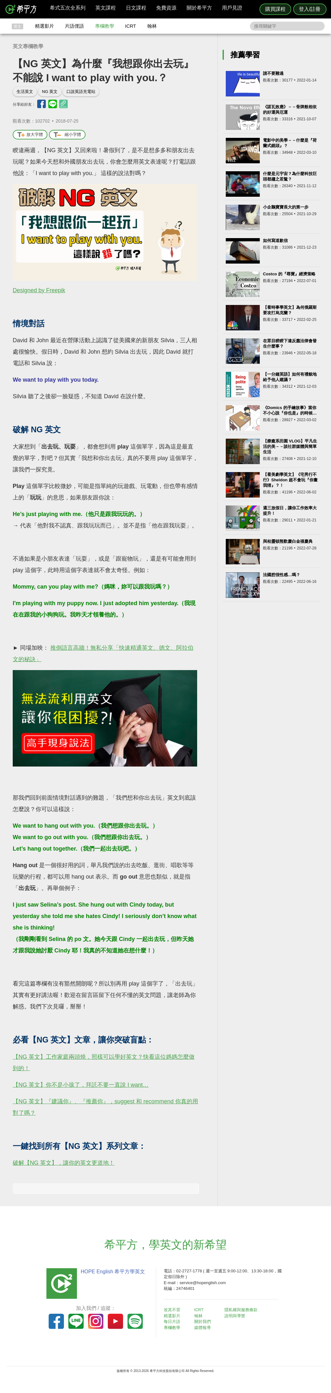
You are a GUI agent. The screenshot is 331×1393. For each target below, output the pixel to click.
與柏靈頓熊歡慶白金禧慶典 (288, 541)
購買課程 (275, 9)
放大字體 (30, 135)
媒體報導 (203, 1327)
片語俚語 (74, 26)
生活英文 (25, 91)
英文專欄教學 (28, 46)
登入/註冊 (310, 9)
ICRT (130, 26)
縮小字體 (67, 135)
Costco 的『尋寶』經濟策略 (289, 274)
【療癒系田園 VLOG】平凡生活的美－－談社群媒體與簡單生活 (290, 446)
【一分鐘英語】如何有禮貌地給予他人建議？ (290, 377)
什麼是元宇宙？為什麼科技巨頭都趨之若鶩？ (290, 176)
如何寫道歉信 (275, 240)
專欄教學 (104, 26)
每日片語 (173, 1321)
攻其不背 (173, 1309)
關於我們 (203, 1321)
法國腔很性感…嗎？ (281, 574)
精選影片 (44, 26)
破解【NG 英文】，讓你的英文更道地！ (63, 1163)
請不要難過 (273, 73)
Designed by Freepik (39, 290)
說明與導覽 (236, 1315)
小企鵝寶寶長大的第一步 (285, 207)
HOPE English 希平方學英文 (111, 1271)
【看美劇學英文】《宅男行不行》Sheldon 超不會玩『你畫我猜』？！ (290, 480)
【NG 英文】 (29, 1057)
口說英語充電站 (80, 91)
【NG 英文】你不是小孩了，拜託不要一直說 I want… (80, 1085)
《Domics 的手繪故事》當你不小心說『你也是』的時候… (290, 410)
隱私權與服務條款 (242, 1309)
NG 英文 (50, 91)
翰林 (152, 26)
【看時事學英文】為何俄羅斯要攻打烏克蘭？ (290, 310)
